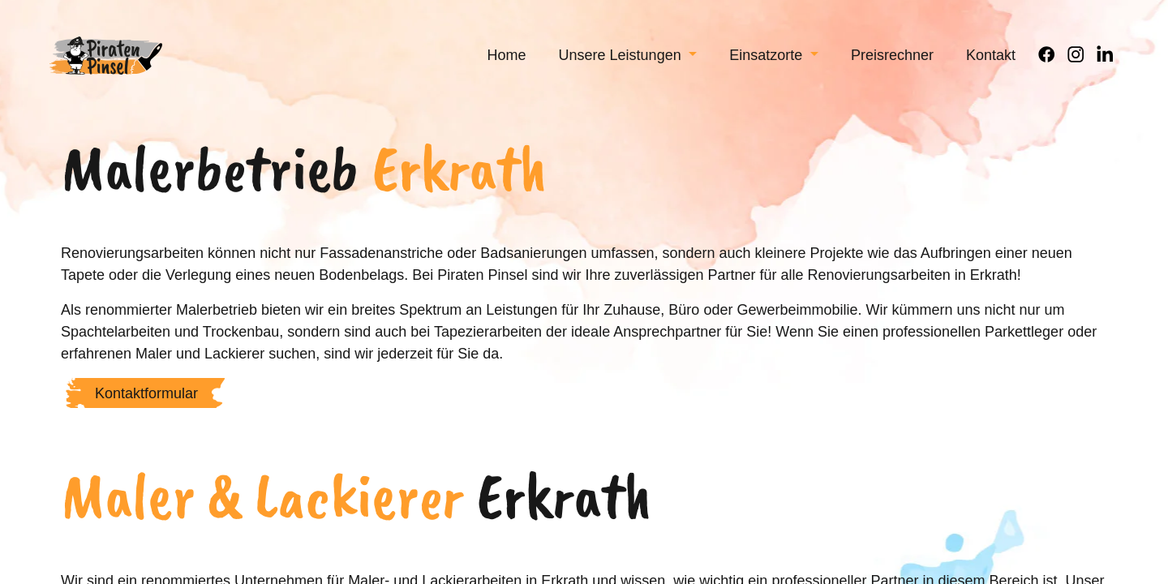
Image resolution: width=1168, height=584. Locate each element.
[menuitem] (507, 65)
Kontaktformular (146, 414)
